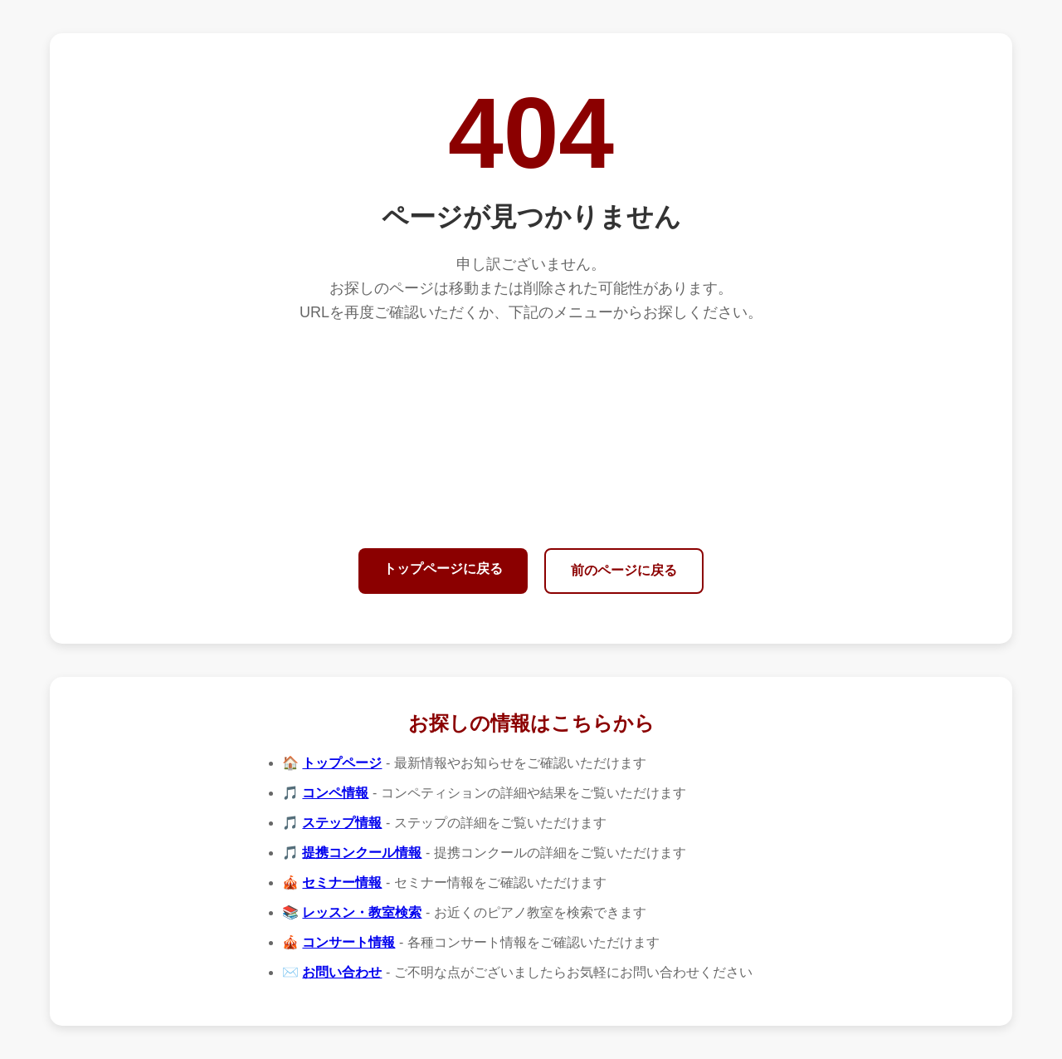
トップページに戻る (443, 568)
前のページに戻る (624, 570)
